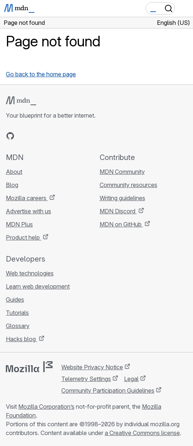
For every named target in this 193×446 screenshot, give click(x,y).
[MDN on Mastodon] (49, 135)
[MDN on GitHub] (10, 135)
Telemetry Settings (86, 378)
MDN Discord (118, 211)
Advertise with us (28, 211)
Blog (12, 184)
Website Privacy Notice (92, 367)
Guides (15, 299)
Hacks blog (21, 339)
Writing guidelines (122, 198)
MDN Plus (19, 224)
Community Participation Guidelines (107, 390)
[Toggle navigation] (184, 8)
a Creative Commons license (142, 433)
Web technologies (30, 273)
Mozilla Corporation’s (46, 406)
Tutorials (17, 312)
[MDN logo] (21, 100)
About (14, 171)
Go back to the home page (41, 74)
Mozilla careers (27, 198)
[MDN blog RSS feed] (62, 135)
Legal (131, 378)
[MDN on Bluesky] (23, 135)
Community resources (128, 184)
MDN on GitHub (121, 224)
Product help (23, 237)
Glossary (18, 325)
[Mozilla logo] (29, 366)
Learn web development (38, 286)
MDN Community (122, 171)
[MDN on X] (36, 135)
